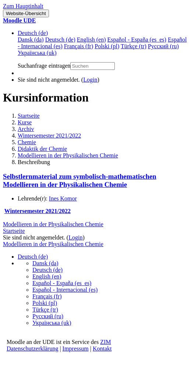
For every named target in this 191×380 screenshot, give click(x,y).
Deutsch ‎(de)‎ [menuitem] (60, 39)
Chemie (27, 142)
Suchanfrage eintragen (44, 66)
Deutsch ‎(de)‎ (33, 33)
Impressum (76, 348)
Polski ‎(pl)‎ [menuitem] (107, 46)
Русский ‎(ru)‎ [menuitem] (163, 46)
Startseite (29, 116)
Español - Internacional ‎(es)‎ (65, 290)
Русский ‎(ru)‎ (47, 316)
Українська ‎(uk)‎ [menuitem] (37, 53)
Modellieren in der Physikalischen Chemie (68, 155)
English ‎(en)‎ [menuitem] (91, 39)
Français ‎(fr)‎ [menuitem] (78, 46)
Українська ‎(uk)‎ (51, 323)
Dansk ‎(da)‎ (45, 263)
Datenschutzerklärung (32, 348)
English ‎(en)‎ (46, 276)
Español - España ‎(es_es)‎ (61, 283)
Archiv (26, 129)
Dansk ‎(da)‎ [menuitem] (31, 39)
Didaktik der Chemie (42, 149)
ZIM (105, 342)
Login (90, 80)
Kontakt (102, 348)
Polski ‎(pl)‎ (44, 303)
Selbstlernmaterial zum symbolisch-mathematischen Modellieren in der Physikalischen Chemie (79, 180)
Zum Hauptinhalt (23, 6)
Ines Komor (63, 198)
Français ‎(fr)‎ (47, 296)
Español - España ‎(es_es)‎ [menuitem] (136, 39)
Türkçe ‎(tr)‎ (45, 309)
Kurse (25, 122)
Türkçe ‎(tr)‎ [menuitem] (133, 46)
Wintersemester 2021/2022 (49, 135)
